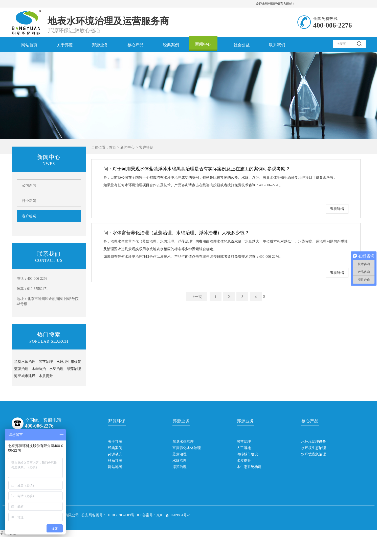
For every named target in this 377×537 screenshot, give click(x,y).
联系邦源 (115, 460)
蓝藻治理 (21, 369)
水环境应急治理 (310, 454)
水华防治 (39, 369)
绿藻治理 (74, 369)
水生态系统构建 (245, 467)
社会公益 (242, 45)
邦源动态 (115, 454)
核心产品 (135, 45)
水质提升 (46, 376)
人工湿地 (244, 448)
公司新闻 (29, 185)
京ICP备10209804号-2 (173, 515)
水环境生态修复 (68, 362)
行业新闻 (29, 201)
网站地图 (115, 467)
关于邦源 (65, 45)
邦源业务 (100, 45)
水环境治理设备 (310, 441)
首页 (112, 147)
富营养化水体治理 (181, 448)
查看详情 (337, 209)
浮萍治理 (179, 467)
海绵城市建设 (24, 376)
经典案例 (171, 45)
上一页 (196, 297)
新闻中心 (203, 44)
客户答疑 (29, 216)
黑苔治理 (46, 362)
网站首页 (29, 45)
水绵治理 (56, 369)
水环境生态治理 (310, 448)
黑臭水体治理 (24, 362)
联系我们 (277, 45)
